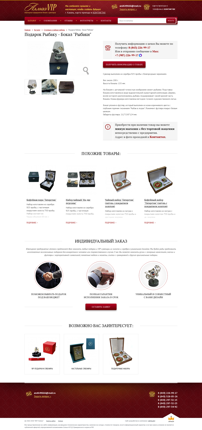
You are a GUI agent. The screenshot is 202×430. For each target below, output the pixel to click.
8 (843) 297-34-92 (167, 406)
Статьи (60, 421)
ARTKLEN (151, 421)
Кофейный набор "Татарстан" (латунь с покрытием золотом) (156, 203)
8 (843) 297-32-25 (167, 403)
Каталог (32, 20)
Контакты (106, 20)
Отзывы (69, 20)
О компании (50, 20)
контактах (169, 8)
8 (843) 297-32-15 (167, 399)
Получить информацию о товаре (124, 64)
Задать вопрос (127, 9)
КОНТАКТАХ (99, 12)
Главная (27, 30)
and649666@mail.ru (130, 5)
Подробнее (31, 222)
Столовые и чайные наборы (54, 30)
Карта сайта (50, 421)
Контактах (157, 137)
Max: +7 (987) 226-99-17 (137, 53)
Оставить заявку (101, 306)
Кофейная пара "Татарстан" (41, 199)
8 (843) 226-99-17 (139, 47)
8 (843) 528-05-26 (167, 396)
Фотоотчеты (86, 20)
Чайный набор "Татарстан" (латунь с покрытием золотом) (119, 203)
